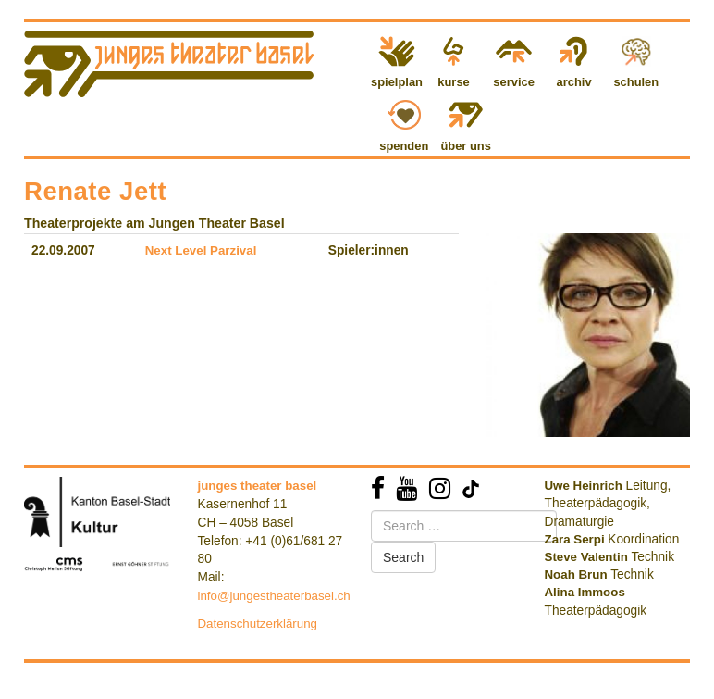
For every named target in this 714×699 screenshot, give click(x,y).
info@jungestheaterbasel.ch (274, 596)
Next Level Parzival (201, 250)
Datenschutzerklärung (258, 623)
